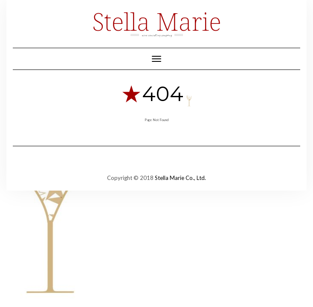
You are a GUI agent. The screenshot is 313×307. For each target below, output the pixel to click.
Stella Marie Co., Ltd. (180, 177)
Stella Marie (156, 21)
